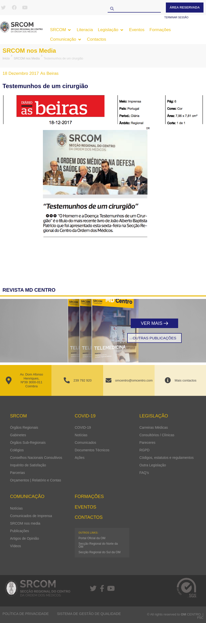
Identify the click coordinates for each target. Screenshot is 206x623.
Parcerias (17, 473)
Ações (80, 458)
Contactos (89, 517)
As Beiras (49, 73)
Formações (89, 496)
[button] (61, 30)
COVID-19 (83, 427)
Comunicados (85, 443)
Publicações (19, 531)
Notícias (81, 435)
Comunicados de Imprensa (31, 516)
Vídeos (15, 546)
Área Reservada (185, 7)
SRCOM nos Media (29, 50)
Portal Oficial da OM (92, 538)
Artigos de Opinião (24, 538)
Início (6, 58)
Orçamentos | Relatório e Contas (35, 480)
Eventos (85, 507)
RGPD (144, 450)
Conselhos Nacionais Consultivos (36, 458)
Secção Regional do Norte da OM (98, 545)
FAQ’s (144, 473)
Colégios (17, 450)
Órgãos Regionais (24, 427)
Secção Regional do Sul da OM (99, 552)
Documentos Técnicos (92, 450)
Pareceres (147, 443)
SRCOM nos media (25, 523)
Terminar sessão (176, 17)
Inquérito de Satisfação (28, 465)
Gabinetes (18, 435)
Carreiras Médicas (153, 427)
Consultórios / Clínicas (156, 435)
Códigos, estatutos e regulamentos (166, 458)
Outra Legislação (152, 465)
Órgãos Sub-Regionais (28, 443)
